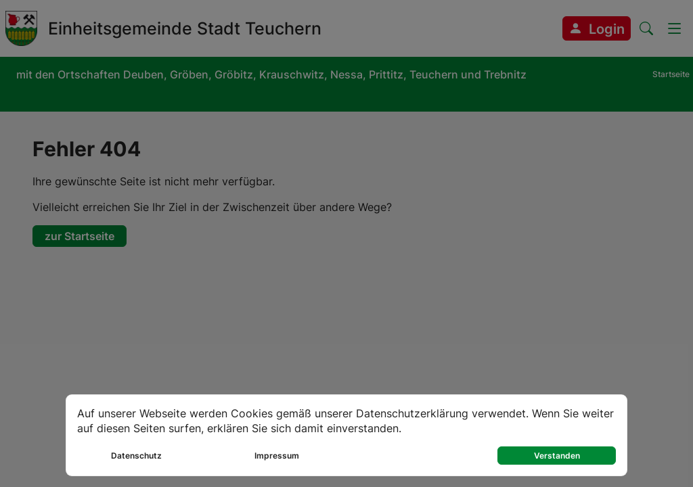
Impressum (276, 455)
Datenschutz (136, 455)
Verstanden (557, 455)
